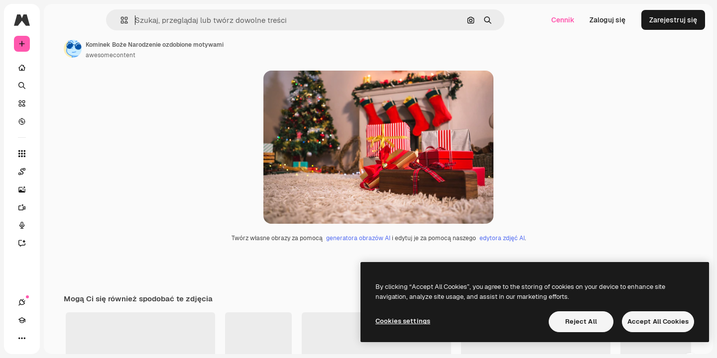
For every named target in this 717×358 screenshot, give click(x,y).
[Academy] (40, 338)
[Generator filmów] (60, 207)
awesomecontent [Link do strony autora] (186, 55)
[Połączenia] (22, 338)
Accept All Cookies (658, 321)
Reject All (581, 321)
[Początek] (60, 68)
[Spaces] (60, 171)
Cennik (563, 19)
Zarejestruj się (673, 19)
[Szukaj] (60, 85)
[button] (158, 20)
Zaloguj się (607, 19)
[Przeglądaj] (60, 121)
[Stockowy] (60, 103)
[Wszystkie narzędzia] (60, 154)
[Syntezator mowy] (60, 225)
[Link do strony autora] (148, 49)
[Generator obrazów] (60, 189)
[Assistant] (60, 243)
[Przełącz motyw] (58, 338)
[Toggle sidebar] (98, 20)
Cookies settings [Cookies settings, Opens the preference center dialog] (402, 321)
